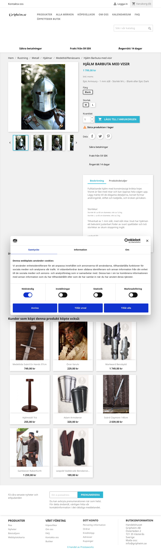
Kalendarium (121, 14)
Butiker (49, 541)
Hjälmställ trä (29, 417)
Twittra (100, 136)
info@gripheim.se (136, 543)
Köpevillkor (86, 14)
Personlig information (94, 524)
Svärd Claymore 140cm (116, 417)
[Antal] (86, 119)
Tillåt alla (126, 308)
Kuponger (88, 541)
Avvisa (35, 308)
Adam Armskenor (73, 417)
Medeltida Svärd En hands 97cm (30, 364)
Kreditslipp (88, 532)
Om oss (103, 14)
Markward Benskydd (116, 364)
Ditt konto (90, 520)
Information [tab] (80, 249)
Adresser (87, 536)
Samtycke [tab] (33, 249)
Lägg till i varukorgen (117, 119)
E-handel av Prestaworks (80, 547)
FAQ (137, 14)
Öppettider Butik (48, 19)
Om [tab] (127, 249)
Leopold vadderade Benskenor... (73, 470)
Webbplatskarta (16, 537)
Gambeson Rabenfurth (30, 470)
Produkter (44, 14)
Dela (92, 136)
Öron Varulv (73, 364)
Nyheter (12, 529)
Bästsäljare (14, 533)
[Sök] (133, 28)
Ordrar (86, 528)
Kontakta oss (16, 4)
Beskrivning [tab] (97, 180)
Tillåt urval (80, 308)
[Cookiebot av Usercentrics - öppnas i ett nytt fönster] (126, 240)
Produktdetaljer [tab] (118, 180)
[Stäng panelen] (147, 241)
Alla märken (65, 14)
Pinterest (108, 136)
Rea (10, 525)
